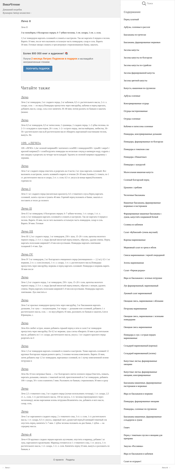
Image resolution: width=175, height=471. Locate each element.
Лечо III (27, 231)
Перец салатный (131, 19)
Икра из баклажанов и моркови (138, 394)
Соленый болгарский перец (136, 180)
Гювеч (127, 427)
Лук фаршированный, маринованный (141, 286)
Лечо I (26, 189)
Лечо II (26, 208)
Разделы (70, 460)
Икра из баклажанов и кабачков (138, 454)
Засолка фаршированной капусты (139, 73)
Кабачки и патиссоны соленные (138, 126)
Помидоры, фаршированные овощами (141, 401)
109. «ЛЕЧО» (31, 143)
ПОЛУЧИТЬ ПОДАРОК (38, 69)
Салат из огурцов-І (132, 461)
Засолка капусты (131, 50)
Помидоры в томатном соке (136, 149)
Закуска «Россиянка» (133, 446)
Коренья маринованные (135, 240)
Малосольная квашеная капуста (138, 172)
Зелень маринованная (134, 263)
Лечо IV (27, 254)
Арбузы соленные (132, 96)
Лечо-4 (26, 434)
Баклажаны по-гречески (135, 35)
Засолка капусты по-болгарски (138, 57)
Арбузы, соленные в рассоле (137, 27)
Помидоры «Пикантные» (135, 157)
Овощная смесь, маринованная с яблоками (143, 301)
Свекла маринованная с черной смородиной (144, 255)
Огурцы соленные (132, 119)
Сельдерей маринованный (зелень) (140, 353)
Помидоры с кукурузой (134, 164)
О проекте (58, 460)
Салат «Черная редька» (134, 270)
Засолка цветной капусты (135, 80)
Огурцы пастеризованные (136, 111)
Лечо (24, 97)
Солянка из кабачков (133, 224)
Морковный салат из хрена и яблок (140, 247)
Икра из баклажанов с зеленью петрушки (143, 278)
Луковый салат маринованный (138, 293)
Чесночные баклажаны (134, 195)
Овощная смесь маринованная (138, 327)
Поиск (147, 3)
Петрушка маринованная (135, 308)
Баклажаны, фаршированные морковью (142, 42)
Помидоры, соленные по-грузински (140, 409)
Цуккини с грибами (133, 187)
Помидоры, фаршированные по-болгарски (143, 141)
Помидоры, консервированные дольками (143, 134)
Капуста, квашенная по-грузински (139, 88)
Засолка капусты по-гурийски (137, 65)
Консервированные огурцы (136, 103)
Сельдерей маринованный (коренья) (140, 346)
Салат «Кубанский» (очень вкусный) (141, 232)
